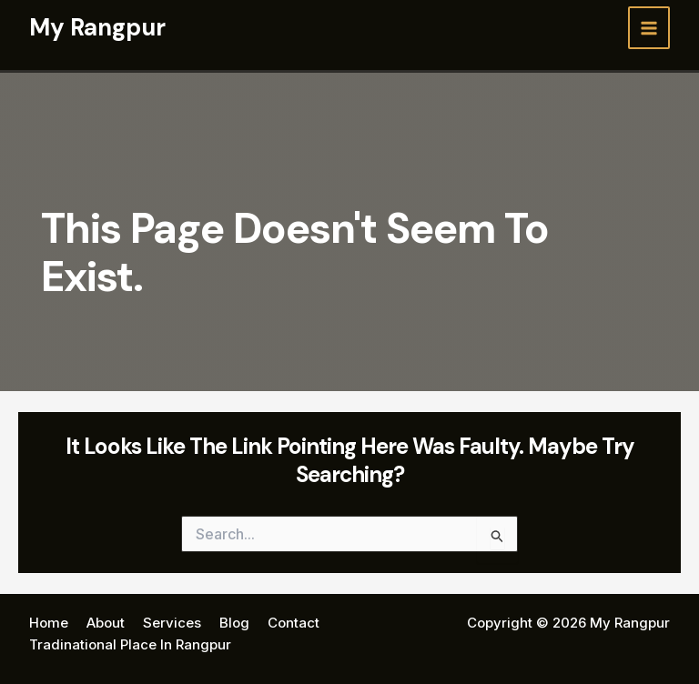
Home (48, 622)
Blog (234, 622)
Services (172, 622)
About (105, 622)
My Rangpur (97, 27)
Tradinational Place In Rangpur (130, 644)
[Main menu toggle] (649, 27)
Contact (293, 622)
